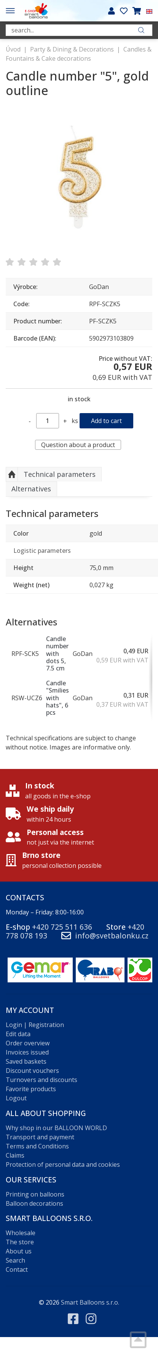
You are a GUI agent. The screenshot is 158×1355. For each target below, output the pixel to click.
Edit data (18, 1034)
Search (15, 1260)
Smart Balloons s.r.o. (90, 1302)
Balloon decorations (34, 1203)
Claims (15, 1155)
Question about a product (78, 445)
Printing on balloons (35, 1194)
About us (19, 1251)
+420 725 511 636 (62, 927)
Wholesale (20, 1233)
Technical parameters (60, 474)
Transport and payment (40, 1137)
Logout (16, 1098)
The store (20, 1242)
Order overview (27, 1043)
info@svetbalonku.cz (111, 935)
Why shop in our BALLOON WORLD (56, 1128)
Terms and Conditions (37, 1146)
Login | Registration (35, 1025)
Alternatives (31, 488)
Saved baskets (26, 1061)
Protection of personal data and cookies (63, 1164)
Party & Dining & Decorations (72, 49)
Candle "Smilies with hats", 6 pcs (57, 698)
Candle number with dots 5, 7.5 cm (57, 653)
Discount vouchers (32, 1070)
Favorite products (31, 1089)
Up (12, 474)
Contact (17, 1269)
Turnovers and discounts (41, 1080)
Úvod (13, 49)
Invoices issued (27, 1052)
